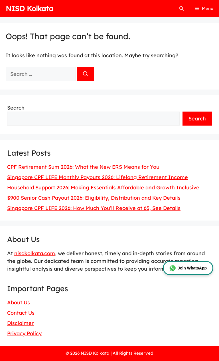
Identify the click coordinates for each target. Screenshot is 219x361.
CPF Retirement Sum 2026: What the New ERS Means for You (83, 167)
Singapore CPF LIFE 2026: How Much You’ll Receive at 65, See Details (94, 208)
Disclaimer (20, 323)
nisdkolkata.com (34, 253)
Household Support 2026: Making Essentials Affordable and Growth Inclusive (103, 187)
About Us (18, 302)
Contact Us (21, 313)
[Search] (85, 74)
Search (16, 107)
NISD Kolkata (29, 8)
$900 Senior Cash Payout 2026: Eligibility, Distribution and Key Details (94, 198)
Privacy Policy (24, 333)
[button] (181, 8)
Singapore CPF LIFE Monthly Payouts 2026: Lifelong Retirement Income (97, 177)
